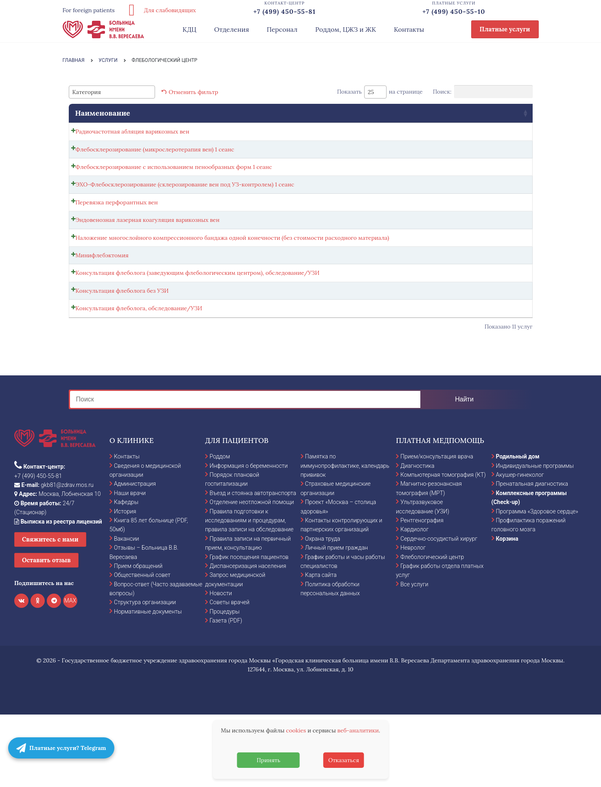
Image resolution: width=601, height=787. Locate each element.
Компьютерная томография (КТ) (443, 547)
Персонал (282, 29)
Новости (221, 665)
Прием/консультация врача (436, 528)
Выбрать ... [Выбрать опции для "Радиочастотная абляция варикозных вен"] (492, 133)
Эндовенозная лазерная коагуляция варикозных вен (148, 248)
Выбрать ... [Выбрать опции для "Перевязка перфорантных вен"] (492, 228)
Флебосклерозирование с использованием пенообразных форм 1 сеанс (174, 181)
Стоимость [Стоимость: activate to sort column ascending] (396, 113)
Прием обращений (138, 638)
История (125, 583)
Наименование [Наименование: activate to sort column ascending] (102, 113)
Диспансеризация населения (248, 638)
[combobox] (112, 92)
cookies (296, 730)
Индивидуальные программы (535, 537)
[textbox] (89, 92)
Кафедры (126, 574)
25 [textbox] (371, 92)
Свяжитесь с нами (50, 611)
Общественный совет (142, 647)
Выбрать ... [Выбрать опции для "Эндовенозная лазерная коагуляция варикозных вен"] (492, 251)
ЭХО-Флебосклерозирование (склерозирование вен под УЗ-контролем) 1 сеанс (185, 204)
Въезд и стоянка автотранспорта (253, 565)
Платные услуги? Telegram (61, 748)
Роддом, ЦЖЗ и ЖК (345, 29)
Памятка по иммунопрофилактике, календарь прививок (345, 537)
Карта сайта (321, 647)
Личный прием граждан (336, 619)
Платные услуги (505, 29)
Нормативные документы (148, 683)
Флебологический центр (432, 628)
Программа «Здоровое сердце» (537, 583)
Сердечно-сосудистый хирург (438, 610)
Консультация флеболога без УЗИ (122, 353)
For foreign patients (89, 10)
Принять (268, 760)
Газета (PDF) (226, 692)
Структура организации (145, 674)
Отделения (231, 29)
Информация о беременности (249, 537)
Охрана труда (322, 610)
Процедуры (225, 683)
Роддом (220, 528)
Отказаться (343, 760)
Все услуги (414, 656)
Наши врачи (130, 565)
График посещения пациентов (249, 628)
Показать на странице (380, 92)
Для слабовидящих (159, 10)
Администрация (135, 555)
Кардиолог (414, 601)
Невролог (413, 619)
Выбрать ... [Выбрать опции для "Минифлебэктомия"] (492, 305)
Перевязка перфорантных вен (117, 226)
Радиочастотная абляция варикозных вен (133, 131)
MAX (70, 672)
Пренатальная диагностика (532, 555)
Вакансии (126, 610)
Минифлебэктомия (102, 303)
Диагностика (417, 537)
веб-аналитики (358, 730)
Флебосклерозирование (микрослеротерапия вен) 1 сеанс (155, 159)
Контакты (409, 29)
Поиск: (483, 91)
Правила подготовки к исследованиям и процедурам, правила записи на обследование (249, 592)
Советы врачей (229, 674)
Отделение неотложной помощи (252, 574)
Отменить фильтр (194, 92)
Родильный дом (518, 528)
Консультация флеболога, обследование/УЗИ (139, 375)
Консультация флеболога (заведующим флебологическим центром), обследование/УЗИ (197, 330)
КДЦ (190, 29)
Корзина (507, 610)
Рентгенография (422, 592)
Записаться (468, 161)
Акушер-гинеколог (520, 547)
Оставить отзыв (46, 632)
